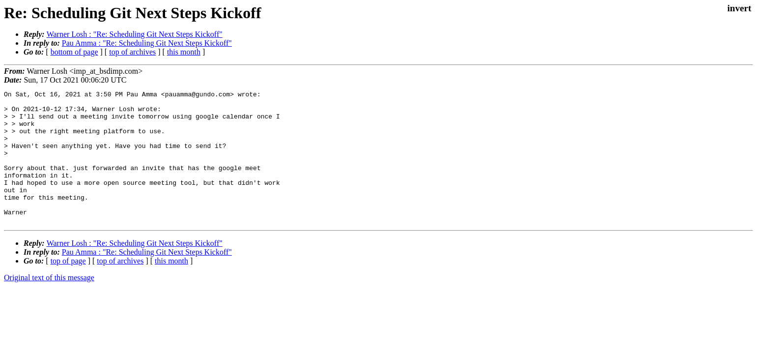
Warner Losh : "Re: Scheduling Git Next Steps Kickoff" (135, 34)
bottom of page (74, 52)
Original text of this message (49, 304)
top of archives (132, 52)
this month (183, 52)
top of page (68, 287)
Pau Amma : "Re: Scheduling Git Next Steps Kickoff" (147, 43)
